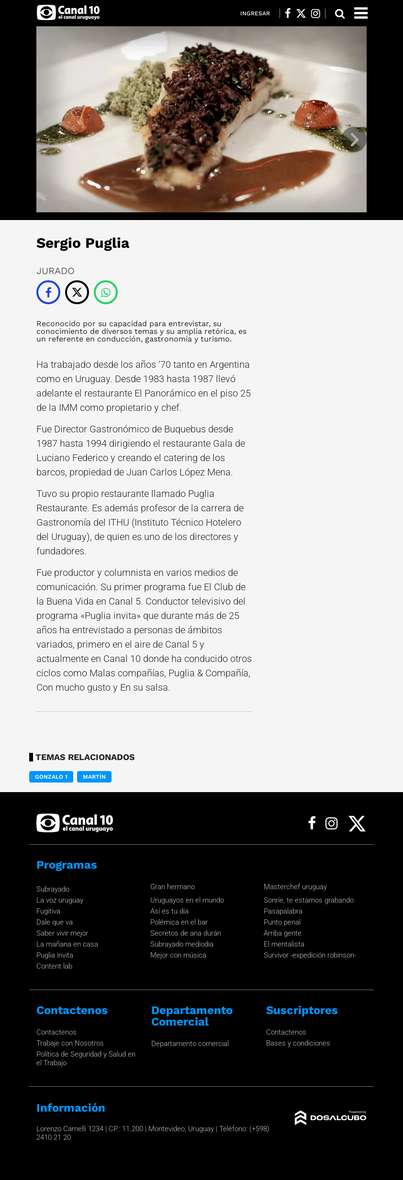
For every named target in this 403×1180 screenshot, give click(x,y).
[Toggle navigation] (361, 13)
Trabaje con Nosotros (70, 1043)
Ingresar (255, 13)
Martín (94, 776)
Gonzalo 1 (51, 776)
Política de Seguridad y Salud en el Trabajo (85, 1058)
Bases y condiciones (298, 1043)
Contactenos (56, 1032)
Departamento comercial (190, 1043)
